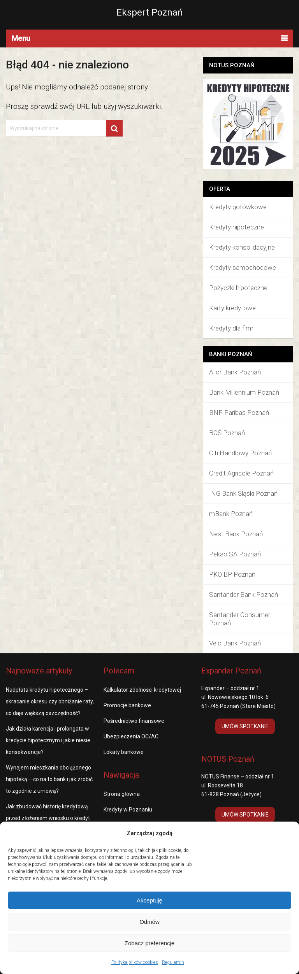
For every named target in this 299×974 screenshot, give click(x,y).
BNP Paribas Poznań (239, 412)
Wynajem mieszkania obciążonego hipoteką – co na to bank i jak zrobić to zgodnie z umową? (49, 779)
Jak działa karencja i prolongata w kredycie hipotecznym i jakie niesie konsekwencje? (48, 740)
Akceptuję (149, 900)
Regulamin (173, 962)
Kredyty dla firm (231, 328)
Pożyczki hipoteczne (238, 288)
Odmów (149, 921)
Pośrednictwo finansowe (134, 721)
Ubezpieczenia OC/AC (131, 736)
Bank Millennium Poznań (244, 392)
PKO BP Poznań (232, 574)
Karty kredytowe (232, 308)
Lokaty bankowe (124, 752)
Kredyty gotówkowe (238, 207)
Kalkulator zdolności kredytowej (142, 690)
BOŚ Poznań (227, 433)
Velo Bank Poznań (235, 643)
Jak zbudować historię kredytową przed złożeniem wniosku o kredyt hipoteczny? (48, 818)
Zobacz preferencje (149, 943)
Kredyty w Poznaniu (128, 809)
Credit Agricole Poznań (241, 473)
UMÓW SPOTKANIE (245, 726)
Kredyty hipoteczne (236, 227)
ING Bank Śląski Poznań (243, 493)
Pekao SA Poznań (235, 554)
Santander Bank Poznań (243, 594)
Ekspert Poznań (149, 12)
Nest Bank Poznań (236, 534)
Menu (21, 38)
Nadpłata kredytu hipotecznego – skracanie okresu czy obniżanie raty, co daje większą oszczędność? (50, 701)
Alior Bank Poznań (235, 372)
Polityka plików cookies (134, 962)
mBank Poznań (231, 514)
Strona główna (122, 794)
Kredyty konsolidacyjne (242, 247)
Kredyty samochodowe (242, 267)
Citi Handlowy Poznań (240, 453)
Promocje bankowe (127, 705)
